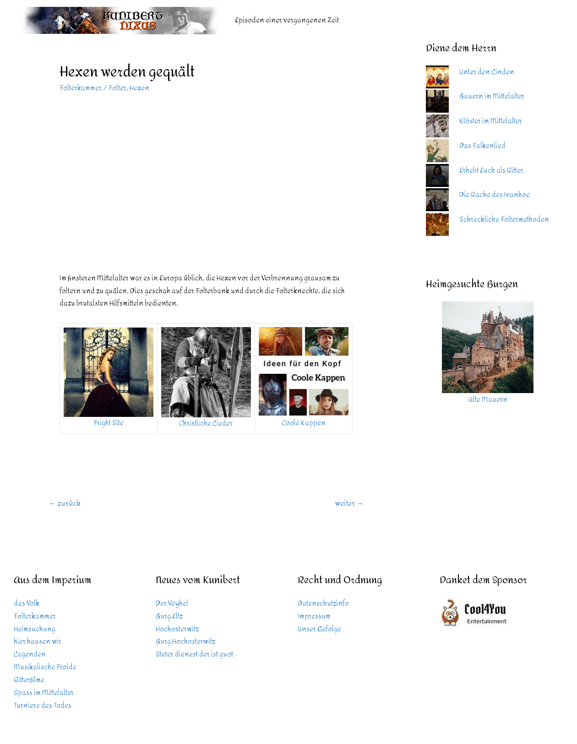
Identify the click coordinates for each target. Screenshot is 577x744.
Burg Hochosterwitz (185, 641)
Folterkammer (81, 88)
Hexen (139, 88)
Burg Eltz (169, 616)
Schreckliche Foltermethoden (504, 219)
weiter (349, 503)
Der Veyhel (172, 603)
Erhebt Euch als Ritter (491, 170)
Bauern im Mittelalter (491, 96)
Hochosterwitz (177, 629)
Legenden (30, 654)
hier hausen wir (37, 641)
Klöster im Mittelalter (490, 121)
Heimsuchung (34, 629)
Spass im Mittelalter (44, 693)
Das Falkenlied (482, 146)
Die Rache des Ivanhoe (494, 195)
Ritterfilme (29, 680)
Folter (117, 88)
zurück (65, 503)
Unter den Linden (486, 72)
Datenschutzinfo (323, 603)
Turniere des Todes (42, 705)
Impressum (314, 616)
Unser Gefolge (319, 629)
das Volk (26, 603)
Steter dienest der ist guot (194, 654)
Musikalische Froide (45, 667)
